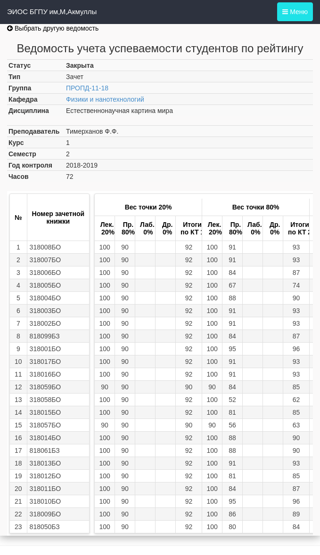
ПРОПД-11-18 (87, 88)
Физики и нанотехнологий (105, 99)
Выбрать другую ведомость (52, 28)
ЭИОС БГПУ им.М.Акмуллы (52, 12)
